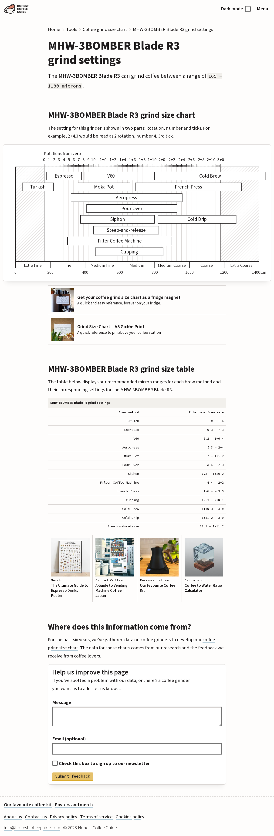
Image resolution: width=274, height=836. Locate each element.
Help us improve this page (90, 672)
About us (13, 816)
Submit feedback (72, 776)
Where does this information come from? (119, 627)
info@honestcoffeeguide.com (32, 827)
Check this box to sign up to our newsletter (101, 764)
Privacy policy (63, 816)
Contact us (36, 816)
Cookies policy (130, 816)
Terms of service (96, 816)
